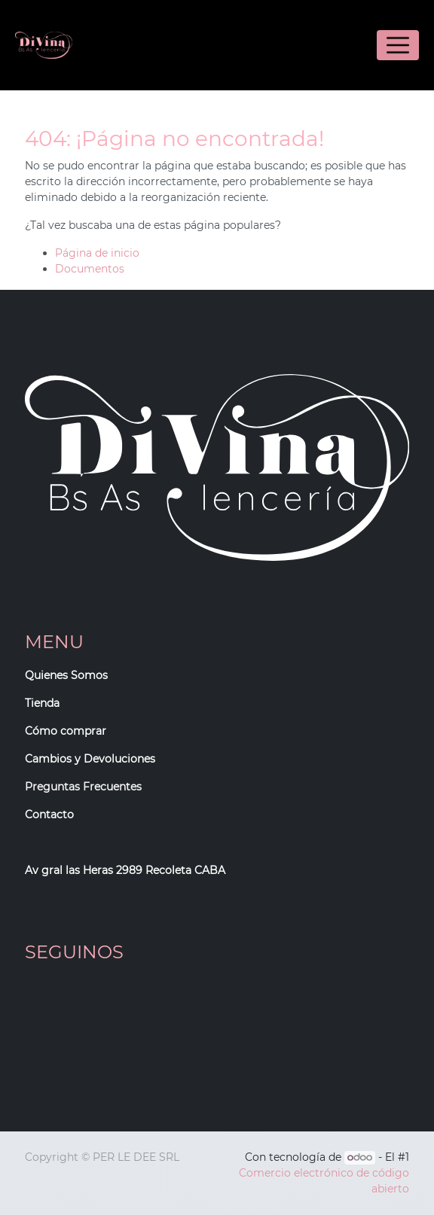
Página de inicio (97, 253)
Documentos (89, 269)
